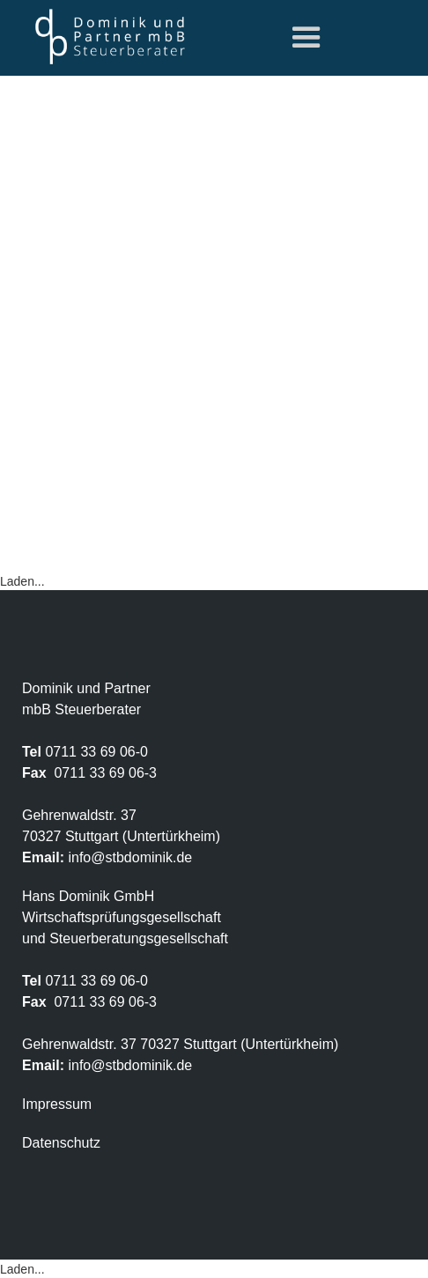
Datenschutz (61, 1142)
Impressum (57, 1104)
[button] (306, 38)
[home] (105, 36)
